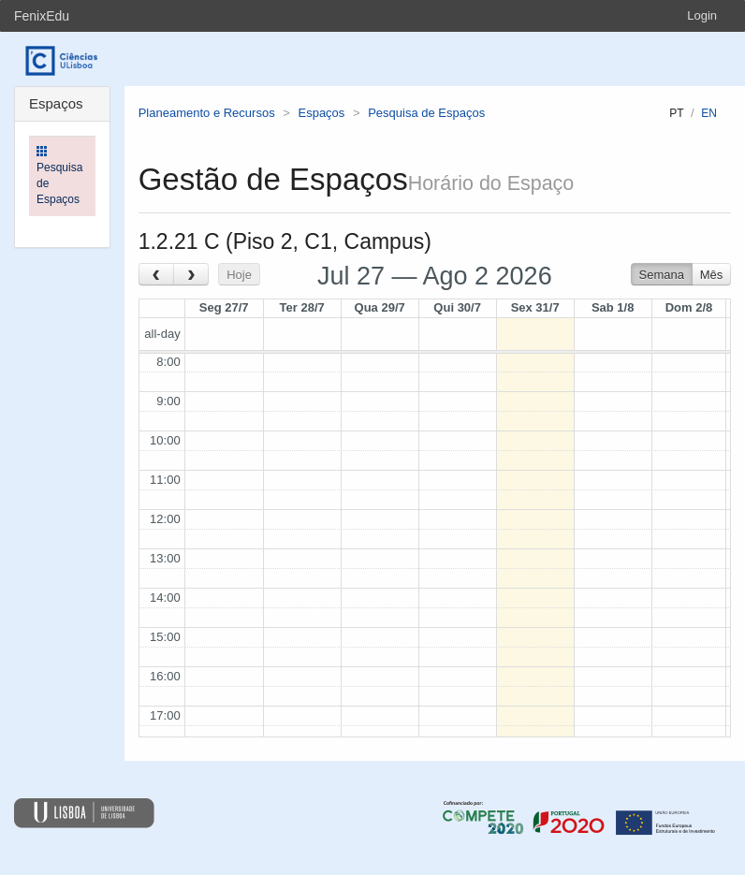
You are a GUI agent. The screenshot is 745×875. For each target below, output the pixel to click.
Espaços (321, 113)
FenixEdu (41, 15)
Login (702, 15)
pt (676, 113)
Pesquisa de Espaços (426, 113)
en (709, 113)
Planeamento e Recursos (207, 113)
